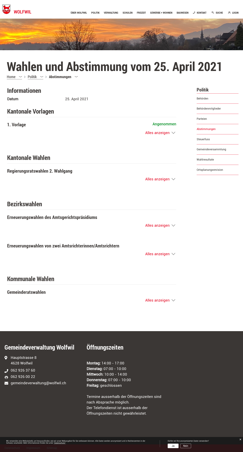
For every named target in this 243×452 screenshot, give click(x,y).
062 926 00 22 (23, 377)
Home (11, 76)
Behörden (202, 98)
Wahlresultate (205, 159)
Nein (185, 445)
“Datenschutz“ (60, 443)
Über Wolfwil (79, 12)
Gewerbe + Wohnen (161, 12)
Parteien (202, 118)
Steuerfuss (203, 139)
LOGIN (235, 12)
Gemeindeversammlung (211, 149)
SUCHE (219, 12)
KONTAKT (201, 12)
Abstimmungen (214, 129)
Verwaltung (111, 12)
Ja (173, 445)
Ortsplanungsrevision (210, 169)
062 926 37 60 (23, 370)
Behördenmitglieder (209, 108)
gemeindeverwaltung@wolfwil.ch (38, 383)
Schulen (128, 12)
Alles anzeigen (157, 133)
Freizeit (141, 12)
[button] (35, 76)
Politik (95, 12)
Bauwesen (182, 12)
